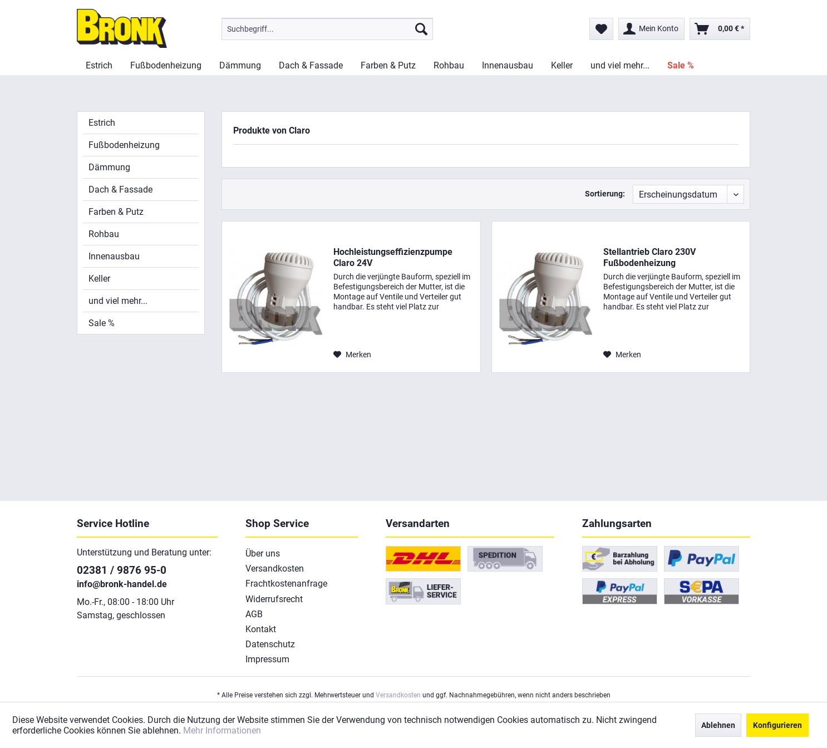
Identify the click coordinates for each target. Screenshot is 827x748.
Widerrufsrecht (274, 599)
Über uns (262, 553)
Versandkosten (274, 568)
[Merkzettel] (601, 29)
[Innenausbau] (507, 65)
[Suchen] (421, 29)
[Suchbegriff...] (327, 29)
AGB (254, 614)
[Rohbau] (449, 65)
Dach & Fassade (120, 189)
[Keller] (562, 65)
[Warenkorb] (720, 29)
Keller (99, 278)
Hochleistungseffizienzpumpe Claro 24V (392, 257)
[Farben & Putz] (388, 65)
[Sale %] (680, 65)
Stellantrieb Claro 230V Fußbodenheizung (649, 257)
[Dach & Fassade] (311, 65)
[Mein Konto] (651, 29)
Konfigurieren (777, 725)
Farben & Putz (116, 211)
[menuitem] (327, 29)
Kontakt (260, 629)
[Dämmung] (240, 65)
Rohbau (103, 234)
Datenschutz (270, 644)
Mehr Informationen (222, 730)
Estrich (101, 122)
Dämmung (109, 167)
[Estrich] (99, 65)
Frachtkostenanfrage (286, 583)
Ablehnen (718, 725)
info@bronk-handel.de (122, 584)
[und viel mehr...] (620, 65)
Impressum (267, 659)
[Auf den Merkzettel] (352, 354)
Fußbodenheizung (124, 145)
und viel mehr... (117, 301)
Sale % (101, 323)
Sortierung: (605, 193)
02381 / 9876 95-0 (121, 570)
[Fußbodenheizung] (165, 65)
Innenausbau (114, 256)
